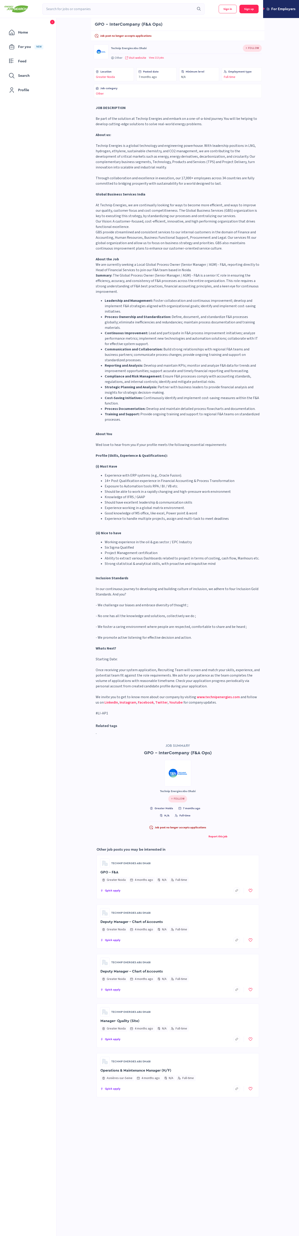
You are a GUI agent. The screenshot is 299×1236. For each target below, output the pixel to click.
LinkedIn (111, 702)
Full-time (229, 77)
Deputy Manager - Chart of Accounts (131, 922)
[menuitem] (28, 32)
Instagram (128, 702)
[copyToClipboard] (236, 890)
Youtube (176, 702)
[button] (281, 9)
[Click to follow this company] (252, 48)
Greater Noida (105, 77)
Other (100, 93)
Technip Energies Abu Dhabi (129, 48)
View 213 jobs (156, 58)
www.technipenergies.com (218, 697)
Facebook (146, 702)
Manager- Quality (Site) (119, 1021)
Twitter (161, 702)
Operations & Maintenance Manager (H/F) (135, 1070)
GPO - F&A (109, 872)
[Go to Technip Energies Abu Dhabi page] (101, 52)
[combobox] (118, 9)
